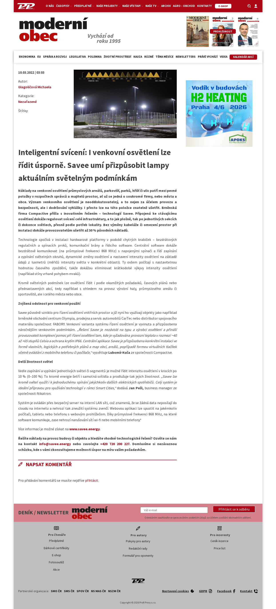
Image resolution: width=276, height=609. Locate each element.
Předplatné (84, 6)
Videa (223, 57)
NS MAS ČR (98, 591)
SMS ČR (69, 591)
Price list (219, 548)
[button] (234, 509)
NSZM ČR (114, 591)
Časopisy (64, 6)
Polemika (94, 57)
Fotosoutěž (56, 562)
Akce (56, 570)
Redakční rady (138, 548)
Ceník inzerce (219, 541)
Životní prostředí (117, 57)
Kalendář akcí (243, 57)
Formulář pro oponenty (138, 556)
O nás (50, 6)
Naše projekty (108, 6)
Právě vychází (208, 57)
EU (39, 57)
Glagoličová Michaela (34, 87)
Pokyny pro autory (138, 541)
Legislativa (77, 57)
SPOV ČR (83, 591)
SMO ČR (56, 591)
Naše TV (152, 6)
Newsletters (186, 57)
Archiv (166, 6)
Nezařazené (27, 101)
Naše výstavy (132, 6)
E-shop (56, 555)
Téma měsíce (164, 57)
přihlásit (91, 480)
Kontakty (204, 6)
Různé (148, 57)
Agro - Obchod (184, 6)
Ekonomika (27, 57)
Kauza (137, 57)
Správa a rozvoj (55, 57)
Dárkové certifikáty (56, 548)
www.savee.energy (84, 429)
